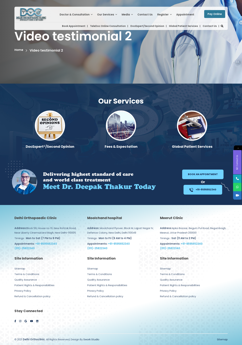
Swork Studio (91, 339)
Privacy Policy (22, 287)
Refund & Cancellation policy (32, 293)
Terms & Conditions (26, 270)
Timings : (37, 235)
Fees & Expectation (192, 146)
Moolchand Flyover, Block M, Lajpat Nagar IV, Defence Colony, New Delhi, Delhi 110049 (120, 227)
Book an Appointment (203, 174)
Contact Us (145, 14)
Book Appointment (73, 26)
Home (19, 50)
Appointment (185, 14)
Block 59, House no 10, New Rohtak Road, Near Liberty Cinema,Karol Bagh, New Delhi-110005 (45, 227)
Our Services (105, 14)
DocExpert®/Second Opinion (121, 146)
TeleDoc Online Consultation (108, 26)
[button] (222, 26)
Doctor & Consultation (75, 14)
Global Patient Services (183, 26)
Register (163, 14)
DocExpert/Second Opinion (147, 26)
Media (126, 14)
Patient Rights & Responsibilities (34, 282)
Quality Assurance (25, 276)
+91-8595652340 (202, 190)
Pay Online (215, 14)
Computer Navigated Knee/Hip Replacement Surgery (50, 149)
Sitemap (19, 265)
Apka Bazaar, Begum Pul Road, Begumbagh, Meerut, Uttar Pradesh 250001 (193, 227)
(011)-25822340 (24, 245)
